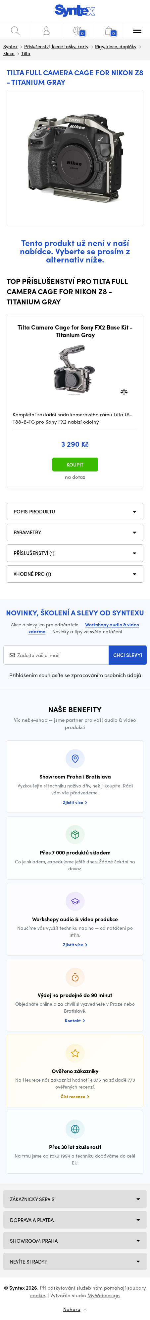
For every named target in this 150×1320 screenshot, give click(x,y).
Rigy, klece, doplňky (115, 46)
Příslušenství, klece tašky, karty (56, 46)
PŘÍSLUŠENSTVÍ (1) (34, 553)
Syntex (10, 46)
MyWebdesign (103, 1295)
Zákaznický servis (32, 1199)
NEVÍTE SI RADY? (28, 1261)
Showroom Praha (34, 1240)
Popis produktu (34, 511)
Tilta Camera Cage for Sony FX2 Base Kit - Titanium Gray (75, 331)
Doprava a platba (32, 1220)
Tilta (25, 53)
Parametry (27, 532)
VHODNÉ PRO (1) (32, 573)
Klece (9, 53)
